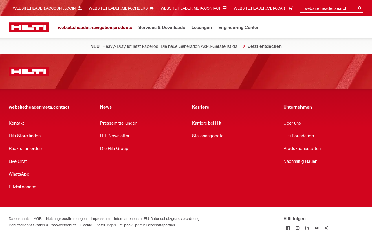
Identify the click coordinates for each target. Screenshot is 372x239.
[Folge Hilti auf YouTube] (317, 228)
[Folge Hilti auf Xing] (326, 228)
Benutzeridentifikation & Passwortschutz (42, 224)
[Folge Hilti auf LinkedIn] (307, 228)
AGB (38, 218)
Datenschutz (19, 218)
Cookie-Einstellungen (98, 224)
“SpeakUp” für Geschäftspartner (147, 224)
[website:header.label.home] (29, 27)
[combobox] (331, 8)
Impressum (100, 218)
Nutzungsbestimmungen (66, 218)
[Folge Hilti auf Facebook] (288, 228)
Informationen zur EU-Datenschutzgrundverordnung (156, 218)
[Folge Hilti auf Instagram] (298, 228)
